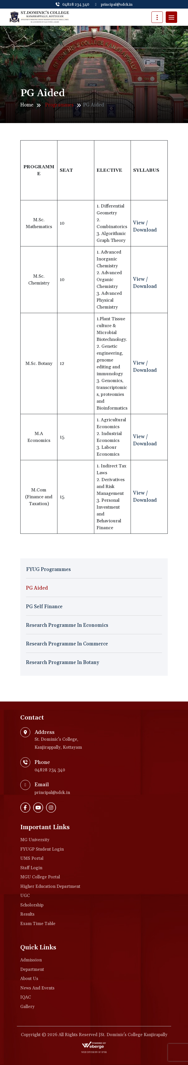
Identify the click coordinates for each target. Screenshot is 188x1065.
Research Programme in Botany (62, 662)
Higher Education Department (50, 886)
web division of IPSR (94, 1052)
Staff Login (31, 868)
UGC (25, 895)
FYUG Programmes (48, 569)
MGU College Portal (40, 877)
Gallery (27, 1006)
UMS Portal (31, 858)
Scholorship (31, 905)
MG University (34, 840)
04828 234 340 (72, 4)
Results (27, 914)
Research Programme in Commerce (67, 644)
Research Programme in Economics (67, 625)
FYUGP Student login (42, 849)
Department (32, 969)
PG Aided (37, 588)
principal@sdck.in (114, 4)
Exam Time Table (37, 923)
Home (26, 105)
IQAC (25, 997)
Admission (31, 960)
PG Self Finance (44, 607)
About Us (29, 978)
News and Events (37, 988)
